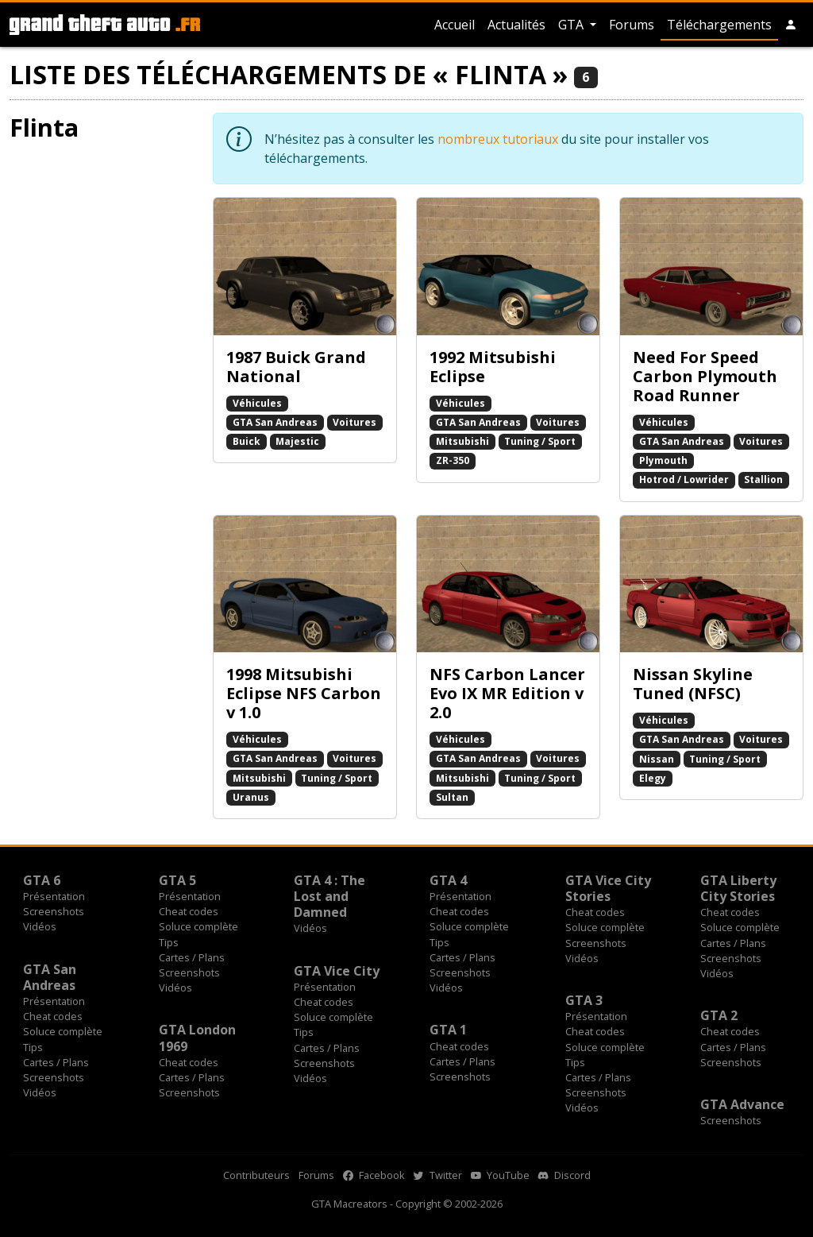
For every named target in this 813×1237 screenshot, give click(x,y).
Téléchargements (719, 24)
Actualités (516, 24)
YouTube (500, 1175)
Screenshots (53, 911)
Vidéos (39, 926)
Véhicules (257, 403)
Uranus (251, 797)
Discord (564, 1175)
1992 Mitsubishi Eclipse (493, 366)
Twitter (438, 1175)
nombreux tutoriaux (497, 139)
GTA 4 (448, 880)
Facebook (374, 1175)
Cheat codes (188, 911)
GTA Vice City (337, 971)
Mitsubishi (462, 441)
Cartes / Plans (192, 957)
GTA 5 (177, 880)
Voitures (354, 422)
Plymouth (663, 460)
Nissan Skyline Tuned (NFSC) (693, 683)
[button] (790, 25)
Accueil (454, 24)
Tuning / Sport (540, 441)
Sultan (452, 797)
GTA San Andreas (275, 422)
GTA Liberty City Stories (738, 888)
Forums (631, 24)
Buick (246, 441)
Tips (169, 942)
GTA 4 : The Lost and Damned (329, 896)
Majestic (297, 441)
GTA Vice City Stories (608, 888)
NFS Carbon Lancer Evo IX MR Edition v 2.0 (507, 693)
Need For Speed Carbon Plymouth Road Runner (705, 376)
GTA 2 (719, 1015)
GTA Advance (742, 1104)
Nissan (656, 759)
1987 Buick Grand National (296, 366)
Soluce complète (198, 926)
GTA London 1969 (197, 1037)
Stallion (763, 479)
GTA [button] (572, 24)
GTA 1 (448, 1029)
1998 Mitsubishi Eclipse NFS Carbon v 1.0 (303, 693)
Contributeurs (256, 1175)
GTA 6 (41, 880)
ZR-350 (452, 460)
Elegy (652, 778)
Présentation (54, 896)
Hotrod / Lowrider (684, 479)
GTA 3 (584, 1000)
